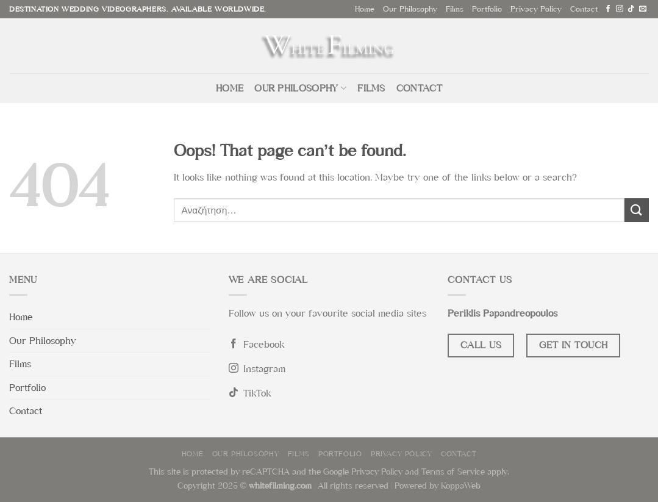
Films (454, 8)
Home (364, 8)
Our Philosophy (410, 8)
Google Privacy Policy (362, 471)
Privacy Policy (536, 8)
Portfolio (487, 8)
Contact (584, 8)
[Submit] (636, 210)
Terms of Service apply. (465, 471)
